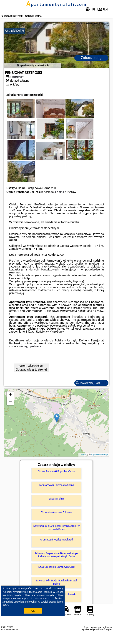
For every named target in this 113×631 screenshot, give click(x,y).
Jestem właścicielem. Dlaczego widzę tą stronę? (31, 367)
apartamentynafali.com (56, 4)
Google (7, 591)
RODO (6, 604)
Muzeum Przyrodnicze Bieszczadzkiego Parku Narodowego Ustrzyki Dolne (56, 555)
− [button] (10, 401)
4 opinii (59, 192)
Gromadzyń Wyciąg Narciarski (56, 539)
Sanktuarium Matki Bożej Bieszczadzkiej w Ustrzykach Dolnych (56, 527)
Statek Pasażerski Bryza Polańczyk (56, 471)
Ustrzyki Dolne (14, 31)
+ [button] (10, 394)
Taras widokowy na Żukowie (56, 512)
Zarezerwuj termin (91, 382)
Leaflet (83, 454)
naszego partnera (30, 346)
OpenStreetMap (99, 454)
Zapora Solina (56, 498)
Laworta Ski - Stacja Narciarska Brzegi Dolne (56, 582)
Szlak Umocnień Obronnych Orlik (56, 566)
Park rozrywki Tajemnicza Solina (56, 485)
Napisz (109, 629)
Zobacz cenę (91, 58)
